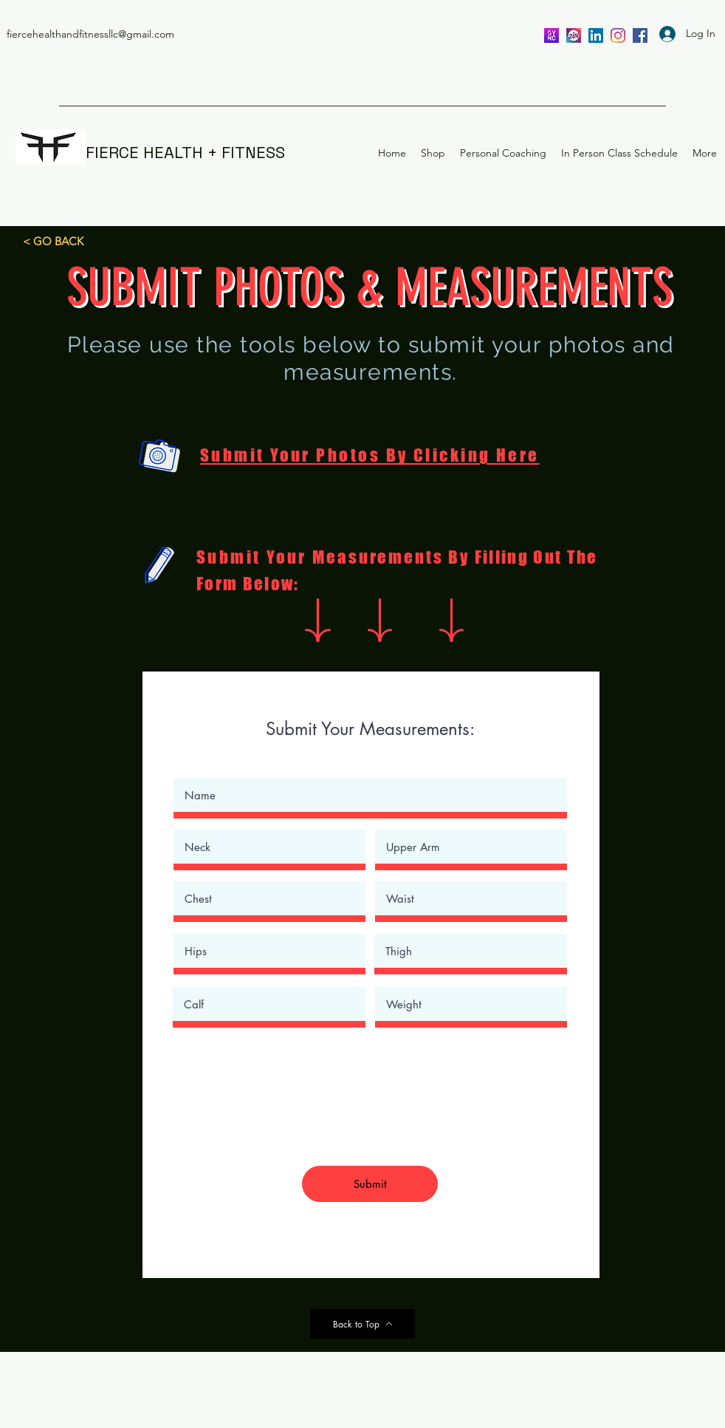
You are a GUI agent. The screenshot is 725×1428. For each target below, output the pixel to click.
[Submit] (370, 1184)
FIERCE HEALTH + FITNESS (185, 152)
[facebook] (640, 35)
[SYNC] (551, 35)
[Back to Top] (362, 1324)
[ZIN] (573, 35)
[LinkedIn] (595, 35)
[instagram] (618, 35)
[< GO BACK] (53, 241)
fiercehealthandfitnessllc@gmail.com (90, 34)
